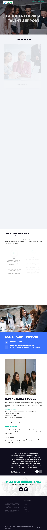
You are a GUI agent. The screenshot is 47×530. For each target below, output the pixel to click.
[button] (4, 17)
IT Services (14, 267)
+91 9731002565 (36, 3)
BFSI (14, 258)
